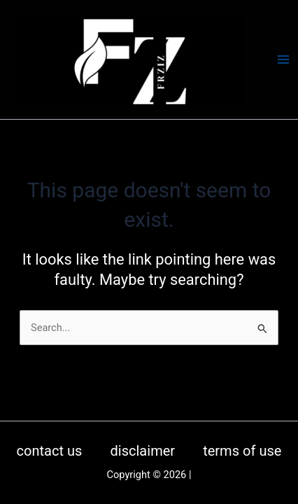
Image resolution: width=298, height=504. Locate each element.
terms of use (242, 450)
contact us (50, 450)
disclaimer (142, 450)
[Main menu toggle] (283, 59)
